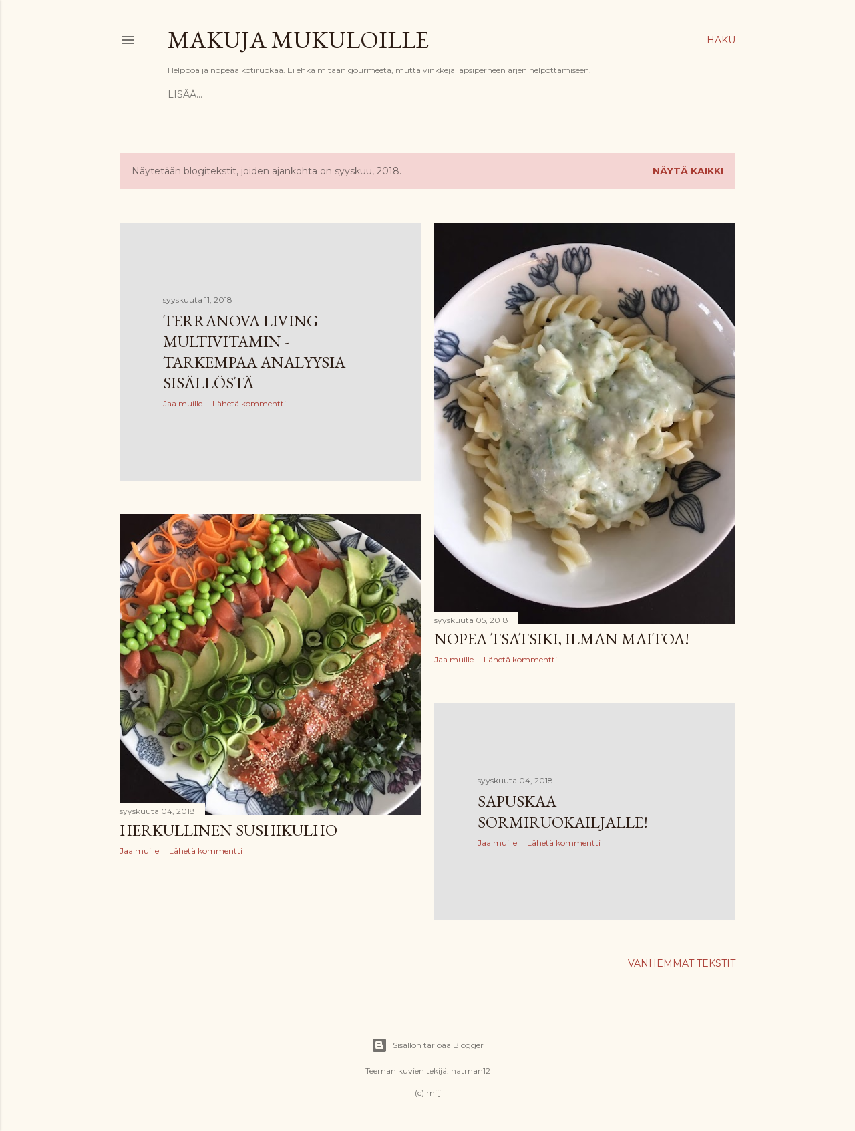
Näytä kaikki (688, 171)
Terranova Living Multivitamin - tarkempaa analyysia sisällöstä (254, 351)
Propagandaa (312, 94)
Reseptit (241, 94)
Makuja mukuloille (298, 39)
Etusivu (189, 94)
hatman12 (470, 1070)
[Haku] (721, 40)
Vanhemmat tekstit (681, 963)
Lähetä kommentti (249, 403)
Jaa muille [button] (182, 403)
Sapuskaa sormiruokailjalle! (563, 811)
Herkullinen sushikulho (228, 830)
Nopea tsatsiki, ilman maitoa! (561, 638)
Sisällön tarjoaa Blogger (427, 1045)
